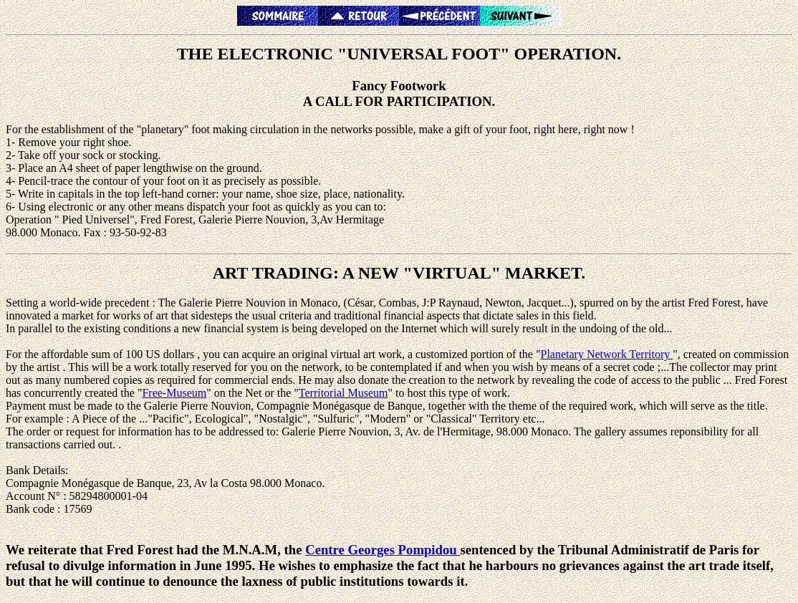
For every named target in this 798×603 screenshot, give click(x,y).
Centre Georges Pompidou (382, 549)
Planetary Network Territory (606, 354)
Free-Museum (174, 393)
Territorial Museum (343, 393)
